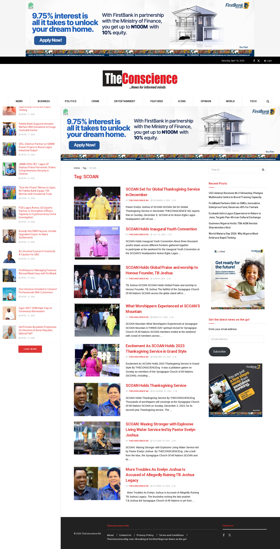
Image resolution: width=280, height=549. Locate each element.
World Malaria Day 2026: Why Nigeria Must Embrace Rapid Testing (35, 106)
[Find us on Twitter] (258, 61)
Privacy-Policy (145, 535)
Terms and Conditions (171, 535)
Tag (84, 168)
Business (44, 101)
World (230, 101)
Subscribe (219, 351)
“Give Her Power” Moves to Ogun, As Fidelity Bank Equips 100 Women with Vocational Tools (37, 190)
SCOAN (92, 168)
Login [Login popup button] (268, 60)
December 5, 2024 (160, 200)
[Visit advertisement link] (140, 28)
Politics (70, 101)
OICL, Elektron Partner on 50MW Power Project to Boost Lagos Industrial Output (36, 147)
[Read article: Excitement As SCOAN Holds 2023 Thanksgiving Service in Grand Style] (97, 359)
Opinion (206, 101)
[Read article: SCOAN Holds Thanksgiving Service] (97, 399)
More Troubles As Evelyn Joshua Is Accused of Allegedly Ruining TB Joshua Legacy (160, 475)
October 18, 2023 (160, 441)
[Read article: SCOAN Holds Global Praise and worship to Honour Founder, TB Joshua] (97, 281)
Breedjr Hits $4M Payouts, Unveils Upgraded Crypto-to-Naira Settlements (37, 234)
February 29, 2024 (161, 357)
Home (77, 168)
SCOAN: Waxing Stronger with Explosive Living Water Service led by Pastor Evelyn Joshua (160, 429)
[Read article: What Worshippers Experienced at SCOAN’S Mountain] (97, 320)
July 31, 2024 (158, 234)
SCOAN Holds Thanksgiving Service (156, 385)
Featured (156, 101)
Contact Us (125, 535)
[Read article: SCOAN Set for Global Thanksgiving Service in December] (97, 203)
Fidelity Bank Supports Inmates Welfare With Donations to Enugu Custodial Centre (37, 127)
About (110, 535)
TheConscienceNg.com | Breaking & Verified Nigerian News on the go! (147, 539)
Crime (95, 101)
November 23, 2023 (161, 391)
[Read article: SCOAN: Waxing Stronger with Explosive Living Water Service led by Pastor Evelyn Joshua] (97, 438)
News (19, 101)
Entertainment (124, 101)
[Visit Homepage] (140, 80)
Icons (182, 101)
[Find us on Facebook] (254, 61)
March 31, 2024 (159, 317)
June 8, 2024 (158, 279)
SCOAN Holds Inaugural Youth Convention (161, 229)
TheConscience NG (139, 200)
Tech (253, 101)
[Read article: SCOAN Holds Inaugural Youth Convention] (97, 243)
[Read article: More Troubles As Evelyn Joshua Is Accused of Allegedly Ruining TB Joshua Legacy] (97, 483)
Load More (30, 349)
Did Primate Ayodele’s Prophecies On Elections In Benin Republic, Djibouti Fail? (37, 330)
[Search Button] (268, 101)
